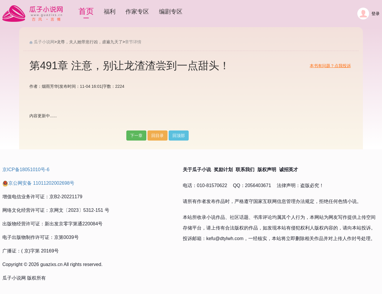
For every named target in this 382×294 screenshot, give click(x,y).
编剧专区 (170, 11)
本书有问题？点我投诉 (330, 65)
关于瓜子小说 (197, 169)
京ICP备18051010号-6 (25, 169)
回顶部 (178, 135)
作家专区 (137, 11)
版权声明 (266, 169)
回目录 (157, 135)
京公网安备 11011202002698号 (38, 183)
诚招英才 (288, 169)
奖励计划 (223, 169)
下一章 (136, 135)
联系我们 (245, 169)
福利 (109, 11)
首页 (86, 11)
